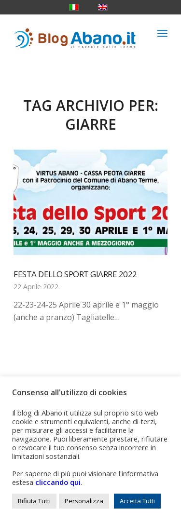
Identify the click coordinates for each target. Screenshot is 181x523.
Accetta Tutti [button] (137, 500)
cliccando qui (58, 482)
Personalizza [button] (84, 500)
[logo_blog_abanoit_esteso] (75, 33)
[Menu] (162, 33)
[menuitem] (162, 33)
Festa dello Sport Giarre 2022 (75, 274)
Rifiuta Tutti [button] (34, 500)
